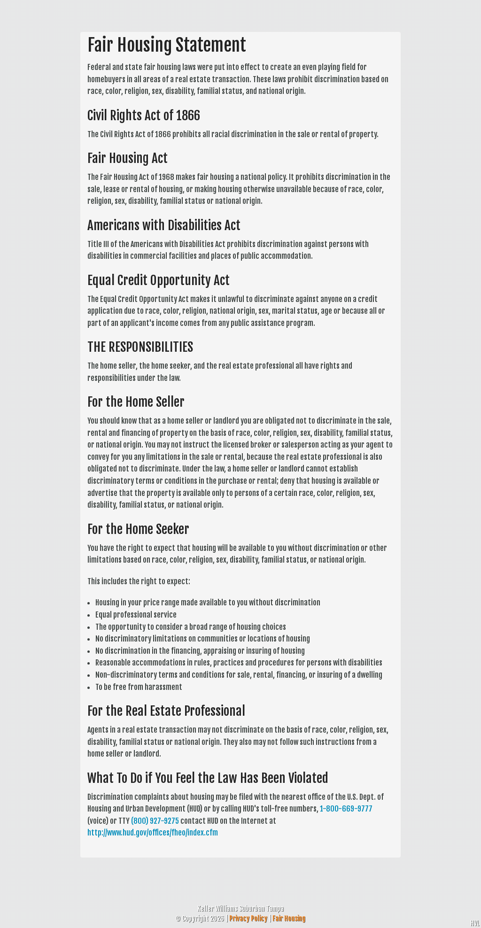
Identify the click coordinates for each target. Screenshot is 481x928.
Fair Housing (288, 918)
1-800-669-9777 (346, 808)
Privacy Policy (248, 918)
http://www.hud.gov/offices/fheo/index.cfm (152, 832)
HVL (474, 923)
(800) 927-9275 (155, 821)
